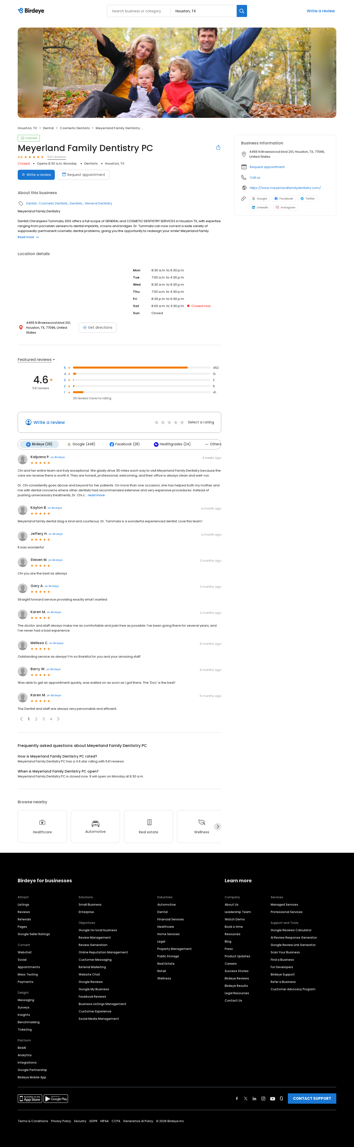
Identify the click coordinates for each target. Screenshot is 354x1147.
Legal (161, 941)
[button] (58, 718)
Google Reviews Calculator (291, 930)
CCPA (116, 1121)
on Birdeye (57, 457)
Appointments (29, 967)
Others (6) (216, 444)
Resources (232, 934)
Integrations (27, 1062)
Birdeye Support (283, 974)
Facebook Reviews (92, 996)
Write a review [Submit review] (36, 174)
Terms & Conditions (33, 1121)
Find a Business (282, 960)
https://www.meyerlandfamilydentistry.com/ (285, 188)
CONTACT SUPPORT (312, 1098)
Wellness (164, 978)
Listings (23, 904)
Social (22, 960)
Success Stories (237, 971)
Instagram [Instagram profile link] (285, 207)
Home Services (168, 934)
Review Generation (93, 945)
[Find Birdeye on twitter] (246, 1098)
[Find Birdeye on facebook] (237, 1098)
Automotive (166, 904)
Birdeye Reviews (237, 978)
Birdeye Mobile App (32, 1077)
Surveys (24, 1007)
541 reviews (56, 157)
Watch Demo (235, 919)
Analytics (25, 1055)
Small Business (90, 904)
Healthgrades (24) (172, 444)
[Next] (217, 826)
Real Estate (166, 963)
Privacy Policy (61, 1121)
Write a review (321, 11)
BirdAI (22, 1048)
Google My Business (94, 989)
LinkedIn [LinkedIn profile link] (260, 207)
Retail (161, 971)
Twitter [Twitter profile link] (308, 199)
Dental (48, 128)
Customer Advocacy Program (293, 989)
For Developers (282, 967)
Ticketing (25, 1029)
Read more (28, 237)
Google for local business (98, 930)
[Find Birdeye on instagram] (263, 1098)
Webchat (25, 952)
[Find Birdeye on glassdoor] (281, 1098)
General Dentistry (98, 203)
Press (229, 949)
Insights (24, 1015)
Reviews (24, 912)
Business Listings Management (102, 1004)
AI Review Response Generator (294, 937)
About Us (231, 904)
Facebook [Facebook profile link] (284, 199)
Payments (25, 982)
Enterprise (86, 912)
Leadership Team (238, 912)
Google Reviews (91, 982)
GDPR (93, 1121)
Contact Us (233, 1000)
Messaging (26, 1000)
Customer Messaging (95, 960)
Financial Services (170, 919)
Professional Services (287, 912)
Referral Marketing (92, 967)
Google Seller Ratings (34, 934)
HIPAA (104, 1121)
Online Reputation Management (103, 952)
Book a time (234, 927)
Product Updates (237, 956)
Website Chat (89, 974)
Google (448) (81, 444)
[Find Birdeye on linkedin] (254, 1098)
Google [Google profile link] (259, 199)
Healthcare (165, 927)
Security (80, 1121)
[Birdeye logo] (32, 11)
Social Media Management (99, 1019)
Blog (228, 941)
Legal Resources (237, 993)
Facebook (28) (124, 444)
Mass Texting (28, 974)
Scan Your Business (285, 952)
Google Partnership (32, 1070)
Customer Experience (95, 1011)
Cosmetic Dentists (75, 128)
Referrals (24, 919)
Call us (255, 177)
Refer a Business (283, 982)
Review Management (95, 937)
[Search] (242, 11)
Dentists (91, 163)
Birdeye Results (236, 986)
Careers (231, 963)
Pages (22, 927)
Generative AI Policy (138, 1121)
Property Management (174, 949)
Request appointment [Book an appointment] (83, 174)
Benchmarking (29, 1022)
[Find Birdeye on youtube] (272, 1098)
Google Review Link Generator (293, 945)
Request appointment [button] (267, 167)
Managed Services (284, 904)
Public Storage (168, 956)
